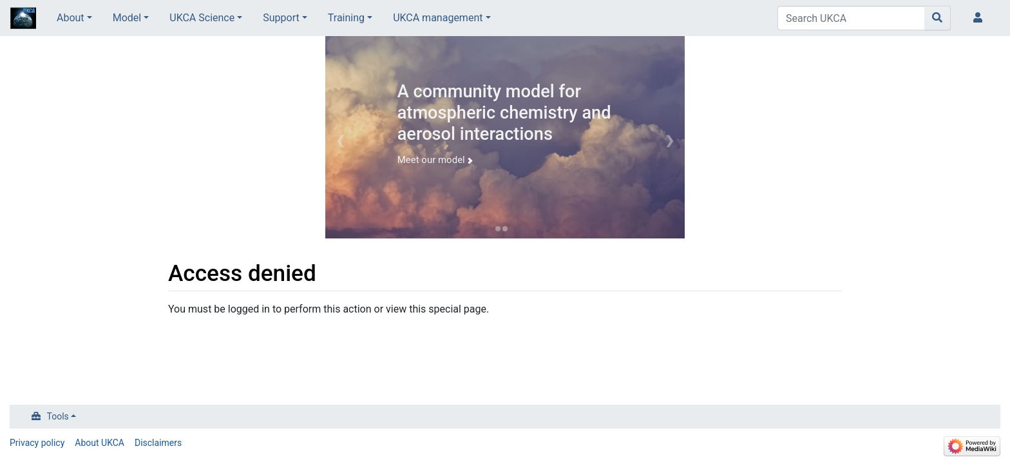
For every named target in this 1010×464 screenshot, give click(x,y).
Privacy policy (37, 443)
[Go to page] (937, 18)
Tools (58, 416)
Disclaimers (158, 443)
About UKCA (99, 443)
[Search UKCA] (851, 18)
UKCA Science (201, 18)
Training (346, 18)
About (70, 18)
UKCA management (437, 18)
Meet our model (434, 160)
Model (127, 18)
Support (281, 18)
